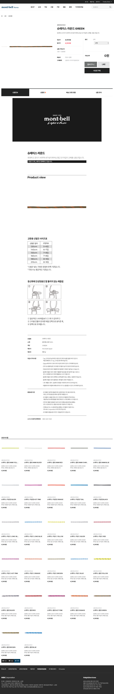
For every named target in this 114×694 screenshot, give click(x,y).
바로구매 (97, 71)
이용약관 (32, 669)
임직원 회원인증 (23, 669)
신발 (5, 16)
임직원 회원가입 (12, 669)
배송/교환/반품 (71, 92)
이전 (4, 661)
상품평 (43, 92)
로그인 (86, 1)
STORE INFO (52, 669)
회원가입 (92, 1)
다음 (11, 661)
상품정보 (15, 92)
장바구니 (98, 1)
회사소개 (3, 669)
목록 (17, 661)
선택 (94, 39)
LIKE (103, 64)
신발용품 (10, 16)
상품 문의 (99, 92)
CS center (62, 669)
